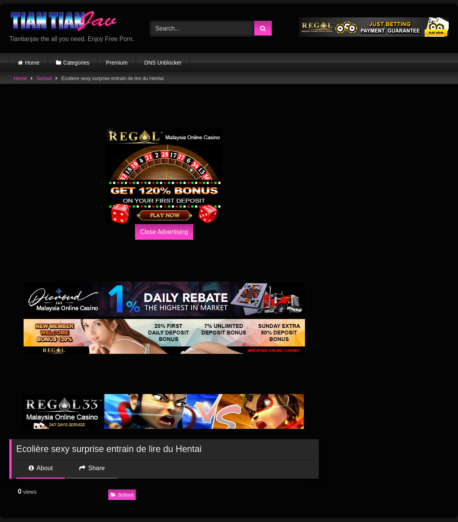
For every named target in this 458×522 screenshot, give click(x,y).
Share (92, 468)
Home (32, 63)
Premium (117, 63)
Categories (76, 63)
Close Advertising (164, 232)
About (41, 468)
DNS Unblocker (162, 63)
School (44, 78)
